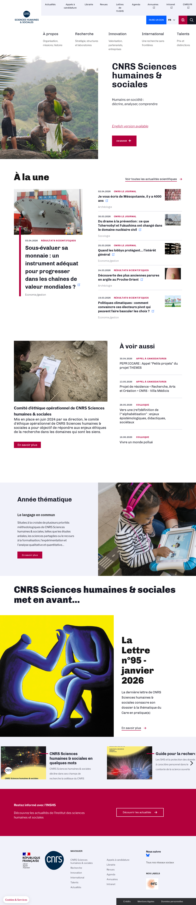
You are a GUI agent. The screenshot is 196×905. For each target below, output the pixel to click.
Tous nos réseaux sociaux (160, 862)
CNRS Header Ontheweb (183, 20)
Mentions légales (146, 901)
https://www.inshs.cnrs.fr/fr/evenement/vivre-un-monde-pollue (151, 440)
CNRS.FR (187, 4)
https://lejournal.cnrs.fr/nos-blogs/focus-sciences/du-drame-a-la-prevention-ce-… (140, 225)
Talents (183, 41)
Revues (104, 4)
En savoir (122, 141)
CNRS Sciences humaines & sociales (81, 861)
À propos (55, 41)
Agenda (136, 4)
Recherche (88, 41)
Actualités (50, 4)
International (155, 41)
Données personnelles (172, 901)
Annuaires (153, 4)
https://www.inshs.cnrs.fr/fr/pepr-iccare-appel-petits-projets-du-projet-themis (151, 363)
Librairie (89, 4)
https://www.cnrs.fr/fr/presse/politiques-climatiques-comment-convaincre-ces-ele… (140, 307)
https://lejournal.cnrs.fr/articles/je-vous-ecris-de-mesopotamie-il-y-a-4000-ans (140, 200)
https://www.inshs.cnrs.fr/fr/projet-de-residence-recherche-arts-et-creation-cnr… (151, 386)
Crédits (127, 901)
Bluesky (147, 855)
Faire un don (156, 20)
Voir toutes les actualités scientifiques (151, 179)
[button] (16, 899)
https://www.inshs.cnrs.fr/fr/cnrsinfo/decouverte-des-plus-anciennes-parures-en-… (140, 277)
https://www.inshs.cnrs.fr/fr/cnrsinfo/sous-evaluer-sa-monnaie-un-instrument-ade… (48, 242)
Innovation (121, 43)
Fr (169, 20)
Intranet (170, 4)
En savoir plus (30, 555)
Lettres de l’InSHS (120, 7)
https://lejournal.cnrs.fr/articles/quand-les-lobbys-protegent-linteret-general (140, 252)
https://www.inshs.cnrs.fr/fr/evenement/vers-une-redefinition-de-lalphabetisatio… (151, 413)
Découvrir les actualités (137, 812)
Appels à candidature (70, 6)
